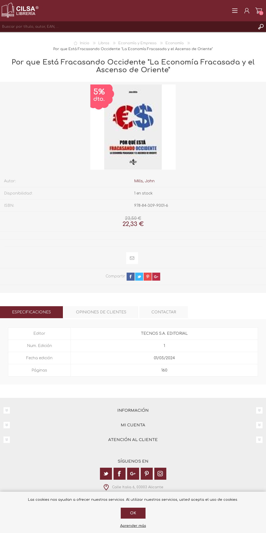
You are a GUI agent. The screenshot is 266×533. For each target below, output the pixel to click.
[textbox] (127, 26)
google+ (156, 277)
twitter (139, 277)
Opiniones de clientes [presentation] (101, 312)
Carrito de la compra (259, 11)
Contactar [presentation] (163, 312)
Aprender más (133, 526)
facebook (131, 277)
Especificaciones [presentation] (31, 312)
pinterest (148, 277)
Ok (133, 513)
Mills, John (144, 181)
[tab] (31, 312)
